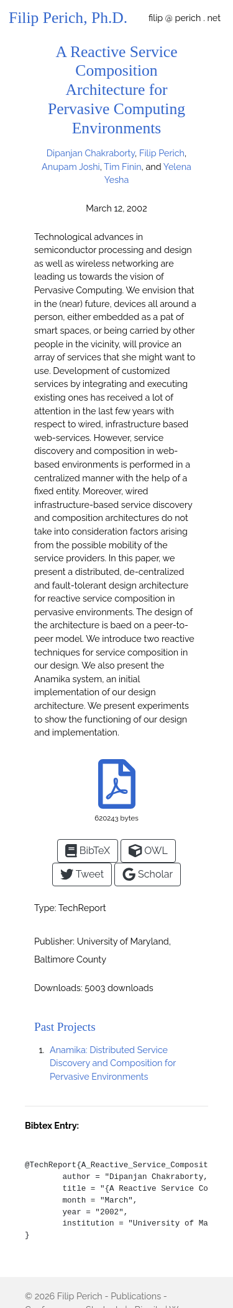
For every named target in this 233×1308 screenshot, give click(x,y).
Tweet (82, 874)
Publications (136, 1296)
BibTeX (87, 850)
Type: (45, 907)
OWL (148, 850)
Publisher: (54, 941)
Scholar (147, 874)
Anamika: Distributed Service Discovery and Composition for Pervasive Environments (113, 1063)
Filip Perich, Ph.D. (68, 18)
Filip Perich (80, 1296)
